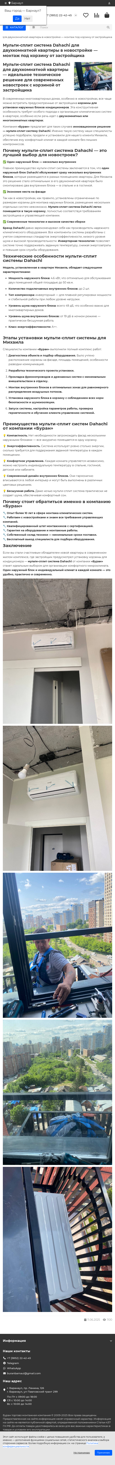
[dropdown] (6, 3)
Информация (57, 1341)
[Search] (75, 27)
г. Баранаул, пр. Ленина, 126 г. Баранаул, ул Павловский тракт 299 (32, 1390)
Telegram (13, 1363)
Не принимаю (82, 1452)
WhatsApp (14, 1368)
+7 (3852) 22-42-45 (58, 15)
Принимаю (103, 1452)
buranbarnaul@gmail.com (24, 1373)
